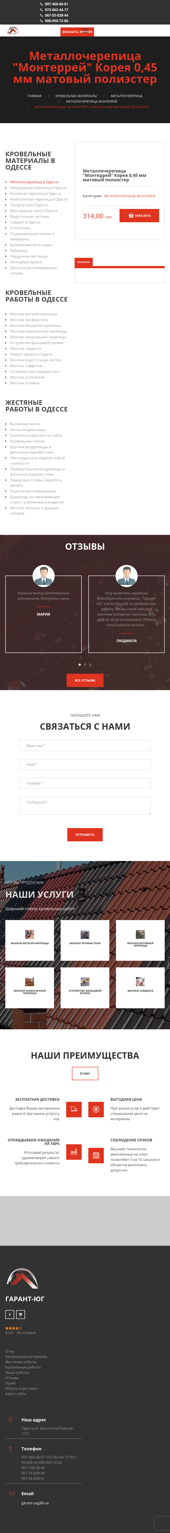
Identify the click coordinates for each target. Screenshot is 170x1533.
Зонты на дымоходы (27, 429)
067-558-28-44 (33, 1467)
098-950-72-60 (56, 20)
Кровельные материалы (76, 96)
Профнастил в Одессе (29, 205)
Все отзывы (85, 680)
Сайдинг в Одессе (25, 222)
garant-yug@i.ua (35, 1502)
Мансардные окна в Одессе (33, 210)
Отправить (85, 835)
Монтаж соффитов (26, 365)
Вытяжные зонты (25, 423)
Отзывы (12, 1377)
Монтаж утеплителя (27, 377)
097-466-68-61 (56, 4)
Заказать (139, 215)
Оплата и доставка (21, 1388)
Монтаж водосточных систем (35, 360)
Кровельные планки (27, 441)
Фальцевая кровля (26, 262)
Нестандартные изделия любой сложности (37, 460)
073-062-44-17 (56, 9)
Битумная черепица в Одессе (35, 193)
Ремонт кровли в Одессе (31, 354)
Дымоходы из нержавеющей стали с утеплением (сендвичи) (37, 499)
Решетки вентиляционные (33, 491)
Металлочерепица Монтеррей (91, 101)
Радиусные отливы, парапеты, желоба (36, 483)
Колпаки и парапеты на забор (36, 435)
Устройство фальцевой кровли (37, 342)
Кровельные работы (23, 1367)
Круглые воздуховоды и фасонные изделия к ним (31, 449)
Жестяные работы (21, 1361)
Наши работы (17, 1372)
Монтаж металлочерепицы (33, 314)
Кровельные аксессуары (31, 244)
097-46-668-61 (33, 1478)
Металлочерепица (127, 96)
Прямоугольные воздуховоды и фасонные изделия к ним (37, 472)
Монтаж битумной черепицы (35, 325)
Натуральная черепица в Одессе (38, 187)
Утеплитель (20, 228)
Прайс (10, 1383)
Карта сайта (15, 1393)
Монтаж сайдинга (25, 348)
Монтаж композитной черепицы (38, 331)
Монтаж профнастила (29, 319)
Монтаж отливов (24, 383)
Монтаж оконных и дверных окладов (34, 510)
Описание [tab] (83, 262)
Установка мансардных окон (35, 371)
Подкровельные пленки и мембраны (32, 236)
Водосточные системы (29, 216)
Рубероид (18, 250)
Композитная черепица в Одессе (39, 199)
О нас (85, 1073)
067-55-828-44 (56, 15)
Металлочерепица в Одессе (34, 182)
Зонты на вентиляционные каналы (33, 270)
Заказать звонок (77, 32)
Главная (34, 96)
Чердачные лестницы (29, 256)
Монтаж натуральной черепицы (38, 337)
